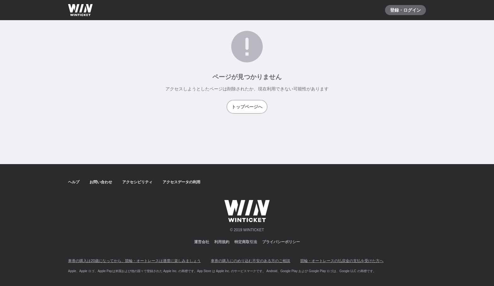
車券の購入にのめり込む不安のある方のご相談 (250, 261)
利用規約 (221, 242)
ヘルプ (73, 182)
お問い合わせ (100, 182)
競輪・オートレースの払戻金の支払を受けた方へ (341, 261)
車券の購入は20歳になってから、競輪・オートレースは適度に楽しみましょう (134, 261)
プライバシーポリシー (281, 242)
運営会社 (201, 242)
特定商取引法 (245, 242)
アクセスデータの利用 (181, 182)
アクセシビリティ (137, 182)
